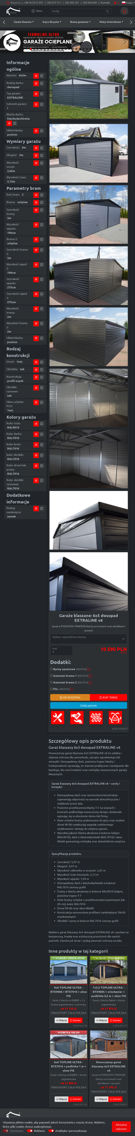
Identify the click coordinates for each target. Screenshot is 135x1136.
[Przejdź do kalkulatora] (36, 76)
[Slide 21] (101, 49)
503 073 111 (54, 2)
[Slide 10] (62, 49)
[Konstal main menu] (36, 11)
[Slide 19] (94, 49)
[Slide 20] (97, 49)
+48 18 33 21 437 (33, 2)
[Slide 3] (38, 49)
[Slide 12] (69, 49)
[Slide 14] (76, 49)
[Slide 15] (80, 49)
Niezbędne (17, 1130)
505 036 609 (90, 2)
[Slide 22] (104, 49)
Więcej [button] (61, 1020)
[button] (20, 22)
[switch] (30, 1130)
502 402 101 (72, 2)
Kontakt (105, 2)
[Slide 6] (48, 49)
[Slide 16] (83, 49)
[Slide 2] (34, 49)
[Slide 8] (55, 49)
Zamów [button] (75, 1020)
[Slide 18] (90, 49)
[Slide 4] (41, 49)
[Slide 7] (52, 49)
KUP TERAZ (108, 697)
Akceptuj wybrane (121, 1126)
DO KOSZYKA (70, 697)
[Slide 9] (59, 49)
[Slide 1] (30, 49)
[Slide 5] (45, 49)
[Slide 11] (66, 49)
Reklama (39, 1130)
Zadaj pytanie (88, 705)
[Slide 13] (73, 49)
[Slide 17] (87, 49)
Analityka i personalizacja (71, 1130)
